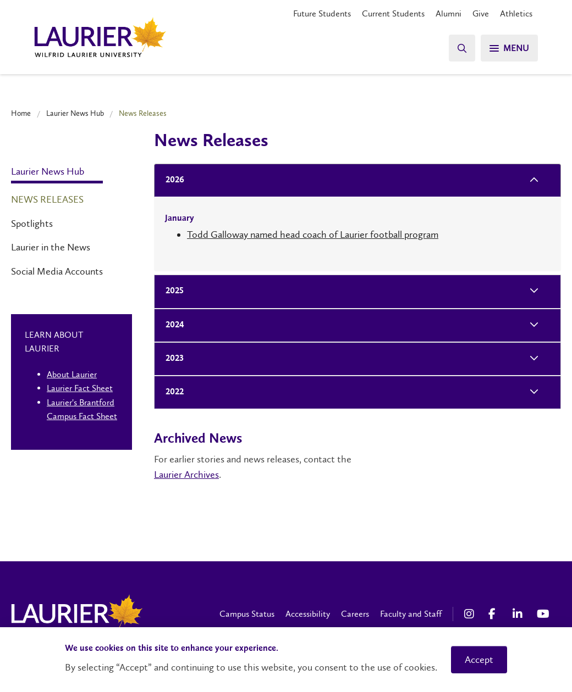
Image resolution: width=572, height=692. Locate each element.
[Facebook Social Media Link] (495, 614)
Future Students (322, 13)
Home (21, 113)
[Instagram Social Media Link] (470, 614)
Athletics (516, 13)
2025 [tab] (171, 291)
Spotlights (32, 223)
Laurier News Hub (75, 113)
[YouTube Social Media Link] (543, 614)
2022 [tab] (171, 392)
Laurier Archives (186, 474)
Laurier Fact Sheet (80, 388)
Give (480, 13)
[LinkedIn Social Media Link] (519, 614)
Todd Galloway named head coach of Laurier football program (312, 234)
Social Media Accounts (57, 271)
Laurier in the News (50, 247)
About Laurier (72, 374)
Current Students (393, 13)
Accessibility (307, 614)
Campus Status (246, 614)
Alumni (448, 13)
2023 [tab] (171, 359)
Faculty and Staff (411, 614)
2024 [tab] (171, 325)
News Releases (47, 199)
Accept (479, 660)
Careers (355, 614)
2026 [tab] (171, 180)
